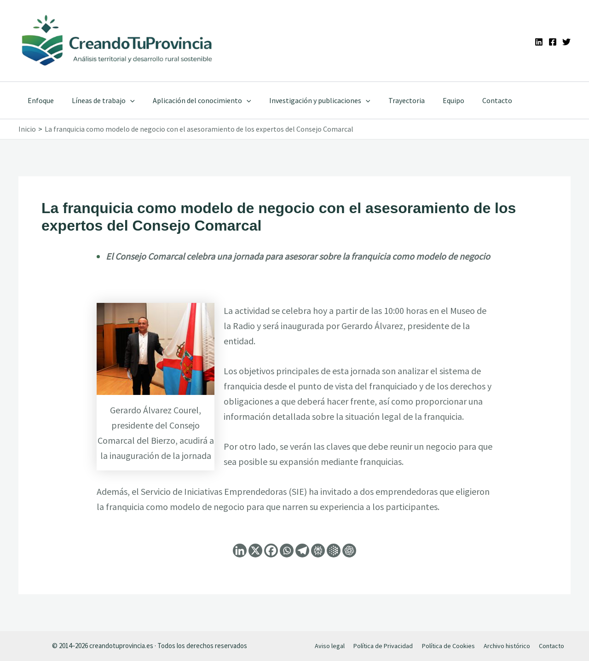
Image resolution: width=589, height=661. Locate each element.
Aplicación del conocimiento (193, 100)
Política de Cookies (447, 645)
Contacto (476, 100)
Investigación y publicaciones (307, 100)
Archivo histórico (505, 645)
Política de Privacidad (382, 645)
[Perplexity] (318, 550)
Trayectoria (391, 100)
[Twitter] (566, 42)
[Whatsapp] (287, 550)
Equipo (435, 100)
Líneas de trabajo (98, 100)
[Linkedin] (539, 42)
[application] (125, 100)
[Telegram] (302, 550)
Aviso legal (331, 645)
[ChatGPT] (349, 550)
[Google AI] (334, 550)
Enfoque (39, 100)
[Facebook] (553, 42)
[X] (255, 550)
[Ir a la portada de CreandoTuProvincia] (117, 40)
